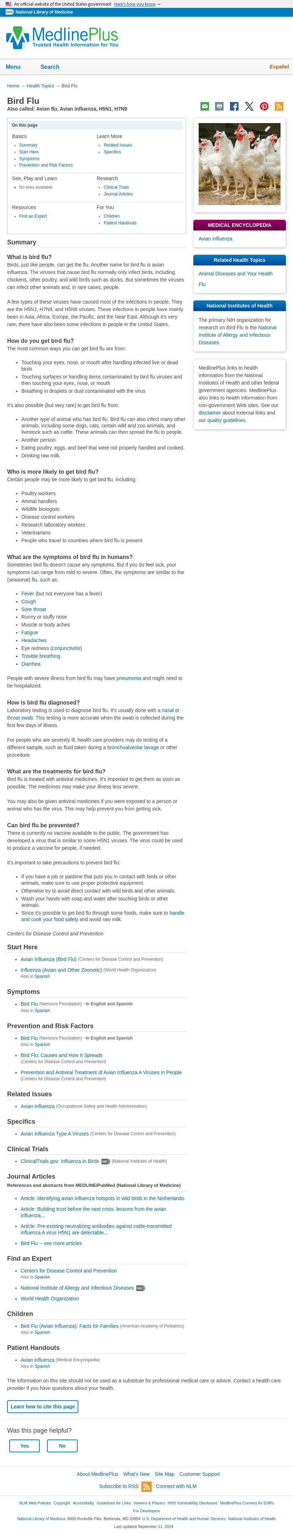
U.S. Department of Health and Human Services (184, 1519)
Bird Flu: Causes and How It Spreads (62, 1055)
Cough (28, 601)
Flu (202, 284)
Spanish (42, 976)
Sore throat (33, 609)
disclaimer (210, 413)
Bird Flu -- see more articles (51, 1243)
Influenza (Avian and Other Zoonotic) (61, 970)
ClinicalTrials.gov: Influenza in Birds (60, 1161)
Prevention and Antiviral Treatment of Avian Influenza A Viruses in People (101, 1072)
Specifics (112, 151)
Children (112, 216)
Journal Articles (118, 194)
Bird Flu (29, 1004)
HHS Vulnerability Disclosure (193, 1503)
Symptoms (29, 158)
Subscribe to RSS (125, 1487)
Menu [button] (18, 67)
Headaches (34, 640)
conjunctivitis (66, 648)
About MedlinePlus (98, 1474)
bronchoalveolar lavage (133, 747)
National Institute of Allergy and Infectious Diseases (77, 1288)
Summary (28, 145)
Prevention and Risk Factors (46, 165)
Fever (27, 593)
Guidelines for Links (113, 1503)
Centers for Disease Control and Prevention (69, 1271)
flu (34, 580)
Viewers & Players (149, 1503)
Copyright (61, 1503)
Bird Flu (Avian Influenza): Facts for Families (70, 1326)
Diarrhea (31, 664)
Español (279, 67)
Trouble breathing (40, 656)
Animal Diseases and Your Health (236, 273)
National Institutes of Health (252, 1519)
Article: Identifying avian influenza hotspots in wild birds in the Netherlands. (103, 1198)
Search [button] (55, 67)
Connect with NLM (176, 1486)
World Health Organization (50, 1298)
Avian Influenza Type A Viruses (55, 1134)
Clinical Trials (116, 187)
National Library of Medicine (44, 12)
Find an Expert (33, 216)
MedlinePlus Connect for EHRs (247, 1503)
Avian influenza (37, 1360)
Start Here (29, 151)
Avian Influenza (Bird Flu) (49, 959)
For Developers (146, 1511)
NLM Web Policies (35, 1503)
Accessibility (83, 1503)
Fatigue (29, 632)
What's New (136, 1474)
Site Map (164, 1474)
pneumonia (128, 678)
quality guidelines (226, 420)
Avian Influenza (37, 1106)
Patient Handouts (120, 222)
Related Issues (118, 145)
